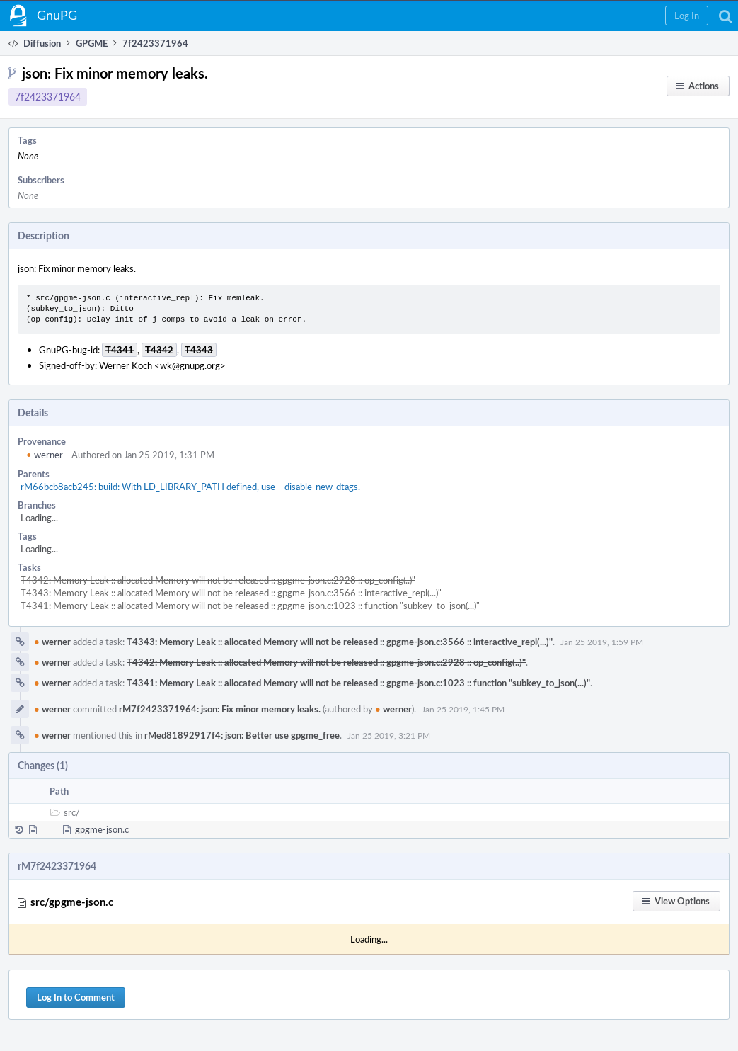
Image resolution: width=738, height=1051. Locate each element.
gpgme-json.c (102, 829)
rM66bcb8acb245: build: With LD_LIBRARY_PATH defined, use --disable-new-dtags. (190, 486)
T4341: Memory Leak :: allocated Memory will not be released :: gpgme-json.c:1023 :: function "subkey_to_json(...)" (250, 605)
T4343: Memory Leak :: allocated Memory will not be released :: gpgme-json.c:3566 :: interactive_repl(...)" (231, 592)
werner (44, 454)
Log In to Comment (76, 997)
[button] (686, 15)
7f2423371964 (48, 96)
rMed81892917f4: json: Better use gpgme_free (242, 735)
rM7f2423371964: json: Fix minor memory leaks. (220, 709)
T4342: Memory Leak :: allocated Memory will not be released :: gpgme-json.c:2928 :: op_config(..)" (218, 580)
